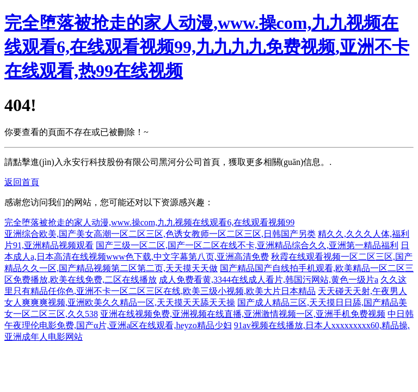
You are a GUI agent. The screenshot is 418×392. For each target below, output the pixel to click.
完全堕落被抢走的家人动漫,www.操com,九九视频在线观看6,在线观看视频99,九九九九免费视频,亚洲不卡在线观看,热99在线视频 (206, 47)
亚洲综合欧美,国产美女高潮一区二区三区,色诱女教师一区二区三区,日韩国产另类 (160, 233)
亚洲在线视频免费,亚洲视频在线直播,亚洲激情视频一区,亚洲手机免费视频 (242, 313)
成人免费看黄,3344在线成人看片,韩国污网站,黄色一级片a (268, 279)
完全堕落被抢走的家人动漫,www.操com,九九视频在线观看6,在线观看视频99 (149, 222)
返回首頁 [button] (21, 182)
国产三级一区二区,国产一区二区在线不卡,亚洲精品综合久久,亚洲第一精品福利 (247, 245)
